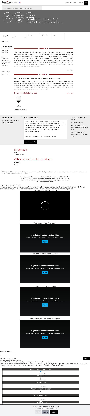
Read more (70, 70)
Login (75, 3)
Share (86, 359)
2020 (6, 41)
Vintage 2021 (43, 74)
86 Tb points (43, 48)
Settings (45, 412)
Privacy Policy (53, 408)
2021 (3, 41)
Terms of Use (44, 408)
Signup (81, 3)
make (16, 121)
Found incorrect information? (6, 73)
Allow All (54, 412)
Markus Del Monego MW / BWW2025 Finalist (79, 127)
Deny (37, 412)
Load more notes (30, 142)
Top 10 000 (69, 3)
